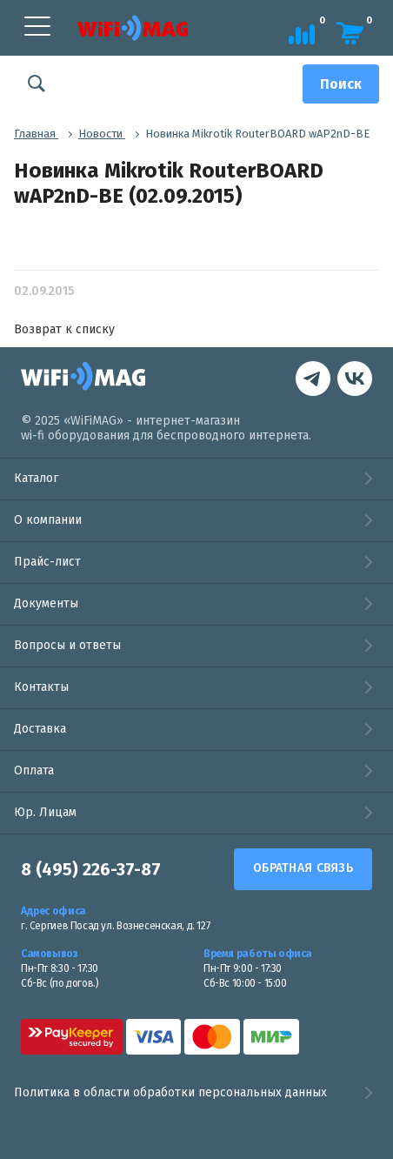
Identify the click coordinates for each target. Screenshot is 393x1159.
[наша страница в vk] (313, 380)
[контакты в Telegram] (354, 380)
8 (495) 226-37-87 (91, 869)
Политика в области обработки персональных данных (196, 1092)
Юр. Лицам (45, 812)
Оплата (34, 770)
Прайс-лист (47, 561)
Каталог (36, 478)
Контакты (41, 687)
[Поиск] (341, 84)
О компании (48, 520)
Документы (46, 603)
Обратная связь (303, 868)
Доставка (40, 728)
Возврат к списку (64, 329)
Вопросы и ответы (67, 645)
